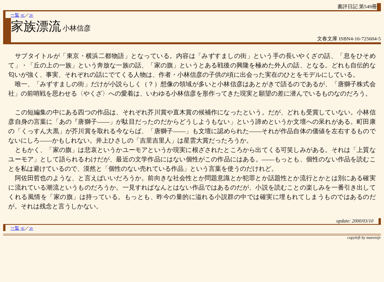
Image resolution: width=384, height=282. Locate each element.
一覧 (15, 15)
